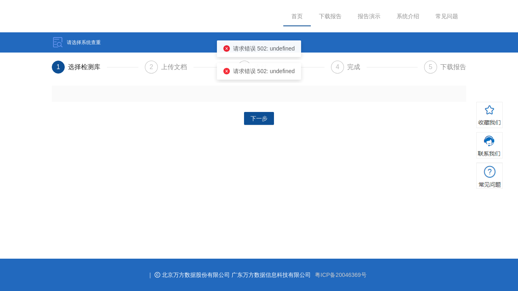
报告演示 (369, 16)
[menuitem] (297, 16)
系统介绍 (408, 16)
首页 (297, 16)
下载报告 (330, 16)
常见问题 (446, 16)
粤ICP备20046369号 (341, 275)
